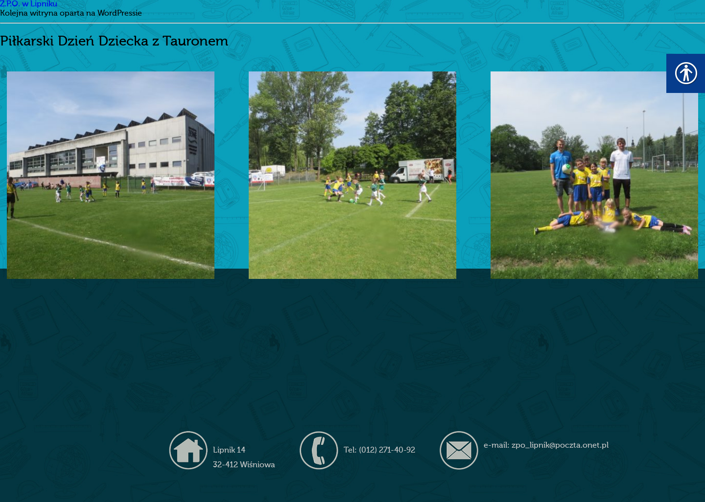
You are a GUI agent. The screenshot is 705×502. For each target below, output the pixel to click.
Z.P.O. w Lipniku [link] (28, 4)
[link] (110, 175)
